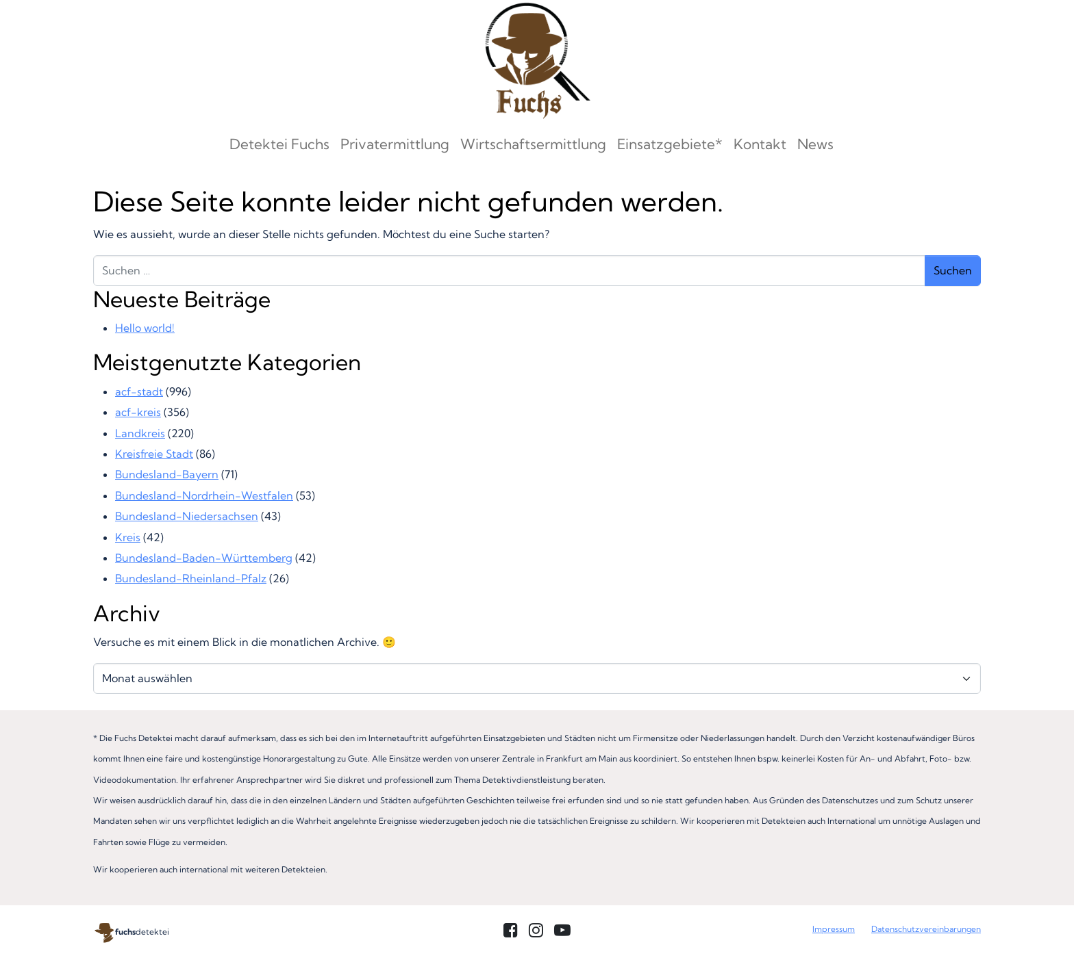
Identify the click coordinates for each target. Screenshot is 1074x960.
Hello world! (145, 328)
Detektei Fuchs (279, 144)
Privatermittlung (394, 144)
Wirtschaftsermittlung (533, 144)
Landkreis (140, 433)
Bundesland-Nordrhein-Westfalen (204, 495)
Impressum (833, 929)
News (815, 144)
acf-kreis (138, 412)
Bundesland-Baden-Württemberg (203, 558)
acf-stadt (139, 391)
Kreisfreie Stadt (154, 453)
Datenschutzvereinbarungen (926, 929)
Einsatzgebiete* (670, 144)
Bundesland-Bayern (166, 474)
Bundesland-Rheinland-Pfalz (190, 578)
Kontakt (760, 144)
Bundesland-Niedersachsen (186, 516)
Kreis (127, 537)
